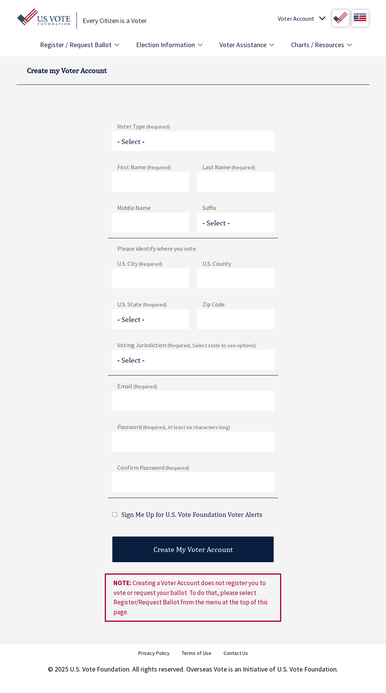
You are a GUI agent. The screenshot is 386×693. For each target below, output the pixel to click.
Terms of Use (196, 653)
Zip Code (213, 304)
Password (173, 427)
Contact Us (236, 653)
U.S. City (139, 263)
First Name (144, 167)
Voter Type (143, 126)
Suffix (209, 208)
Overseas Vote (206, 669)
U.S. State (142, 304)
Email (137, 386)
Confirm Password (153, 467)
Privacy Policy (154, 653)
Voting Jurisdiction (186, 345)
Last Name (228, 167)
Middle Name (134, 208)
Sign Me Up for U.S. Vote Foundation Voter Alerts (191, 514)
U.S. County (216, 263)
